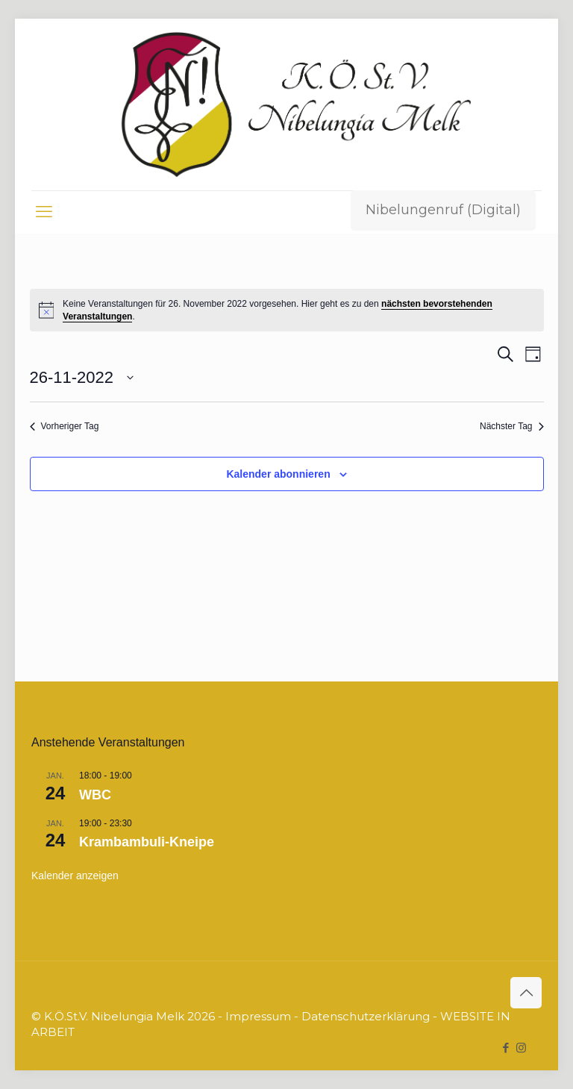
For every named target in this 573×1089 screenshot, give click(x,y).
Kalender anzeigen (75, 876)
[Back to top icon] (526, 992)
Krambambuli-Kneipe (146, 841)
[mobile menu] (44, 212)
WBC (95, 794)
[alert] (287, 310)
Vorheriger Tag (64, 426)
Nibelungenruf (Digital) (443, 210)
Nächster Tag (511, 426)
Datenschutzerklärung (365, 1016)
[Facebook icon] (505, 1047)
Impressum (258, 1016)
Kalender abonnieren (278, 474)
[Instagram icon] (521, 1047)
